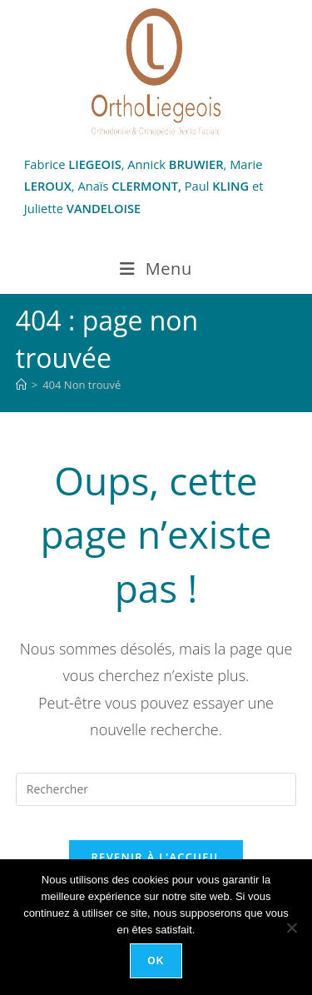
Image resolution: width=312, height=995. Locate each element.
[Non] (291, 927)
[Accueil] (21, 384)
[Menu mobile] (156, 269)
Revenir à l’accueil (155, 856)
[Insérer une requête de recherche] (156, 789)
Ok (155, 961)
